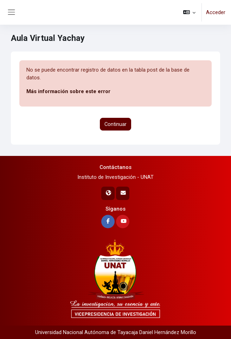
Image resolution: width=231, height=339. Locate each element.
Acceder (215, 12)
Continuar (115, 124)
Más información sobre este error (68, 91)
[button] (189, 12)
